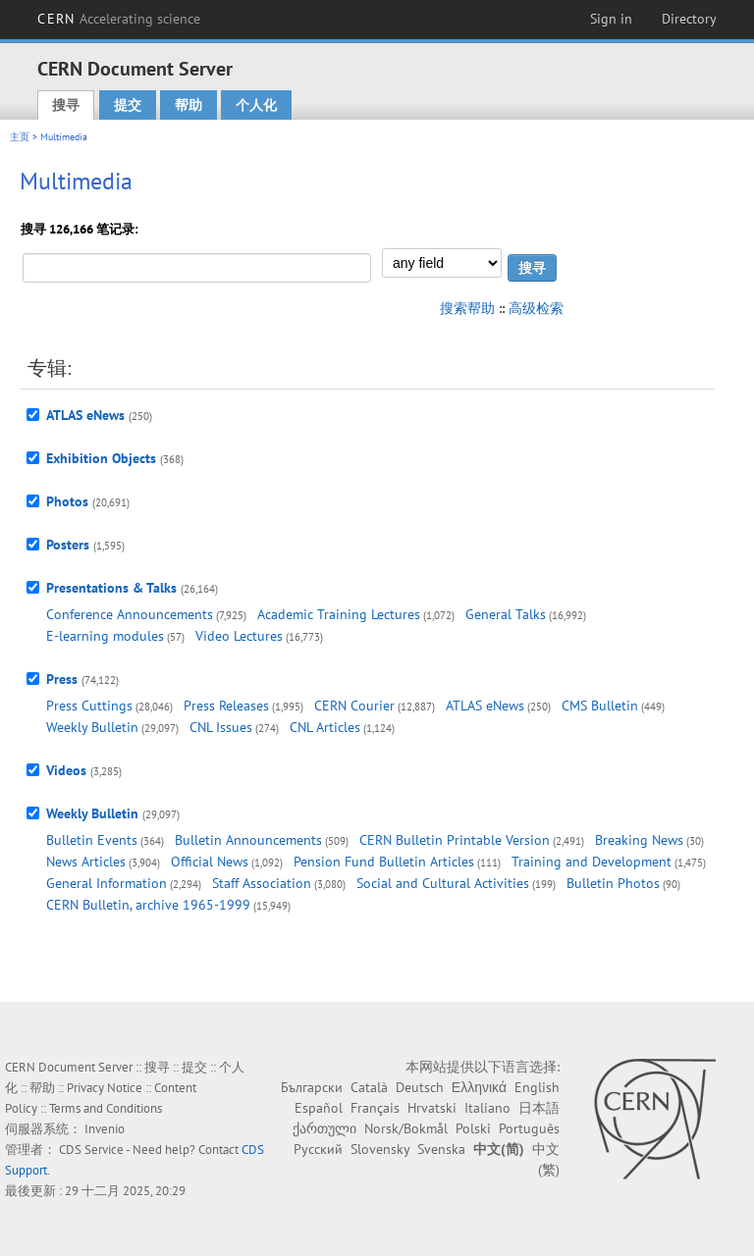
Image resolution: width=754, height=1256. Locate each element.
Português (529, 1128)
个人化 (256, 105)
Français (375, 1108)
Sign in (611, 18)
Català (369, 1087)
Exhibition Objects (101, 458)
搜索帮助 (467, 308)
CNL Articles (325, 727)
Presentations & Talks (111, 588)
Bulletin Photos (613, 883)
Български (312, 1087)
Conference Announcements (129, 614)
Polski (473, 1128)
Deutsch (420, 1087)
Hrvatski (432, 1108)
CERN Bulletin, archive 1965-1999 (148, 905)
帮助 (188, 105)
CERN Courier (354, 705)
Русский (318, 1149)
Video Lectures (239, 636)
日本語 (539, 1108)
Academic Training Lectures (338, 614)
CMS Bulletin (600, 705)
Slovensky (379, 1149)
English (537, 1087)
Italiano (487, 1108)
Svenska (441, 1149)
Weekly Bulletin (92, 727)
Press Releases (226, 705)
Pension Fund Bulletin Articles (384, 861)
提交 (127, 105)
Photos (67, 501)
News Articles (86, 861)
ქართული (324, 1128)
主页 (19, 137)
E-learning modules (105, 636)
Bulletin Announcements (248, 840)
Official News (209, 861)
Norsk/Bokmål (406, 1128)
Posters (67, 544)
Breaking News (639, 840)
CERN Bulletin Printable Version (454, 840)
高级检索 (536, 308)
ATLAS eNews (85, 415)
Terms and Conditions (105, 1108)
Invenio (104, 1129)
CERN (118, 18)
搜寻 (66, 105)
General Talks (505, 614)
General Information (106, 883)
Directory (689, 18)
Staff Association (261, 883)
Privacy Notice (104, 1087)
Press (62, 679)
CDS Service (91, 1149)
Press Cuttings (89, 705)
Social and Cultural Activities (442, 883)
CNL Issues (220, 727)
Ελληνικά (479, 1087)
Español (319, 1108)
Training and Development (592, 861)
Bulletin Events (91, 840)
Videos (66, 770)
